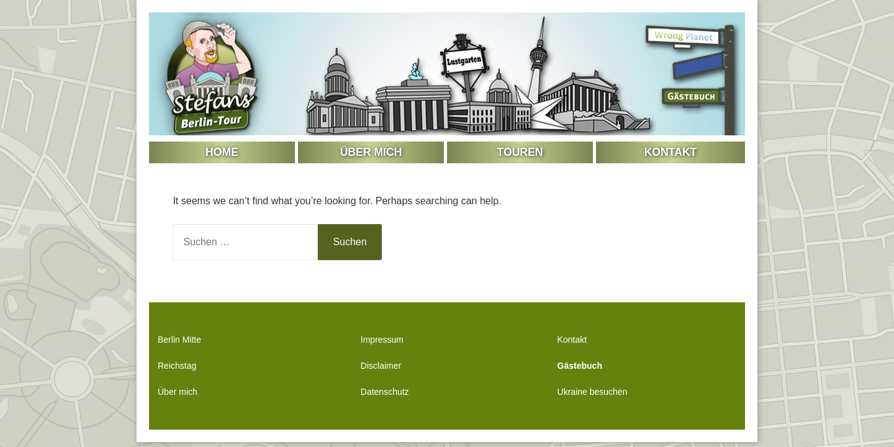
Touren (520, 152)
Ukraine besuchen (593, 392)
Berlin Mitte (179, 340)
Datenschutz (385, 392)
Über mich (371, 152)
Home (221, 152)
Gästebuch (580, 366)
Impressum (382, 340)
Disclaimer (381, 366)
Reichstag (177, 366)
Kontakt (670, 152)
